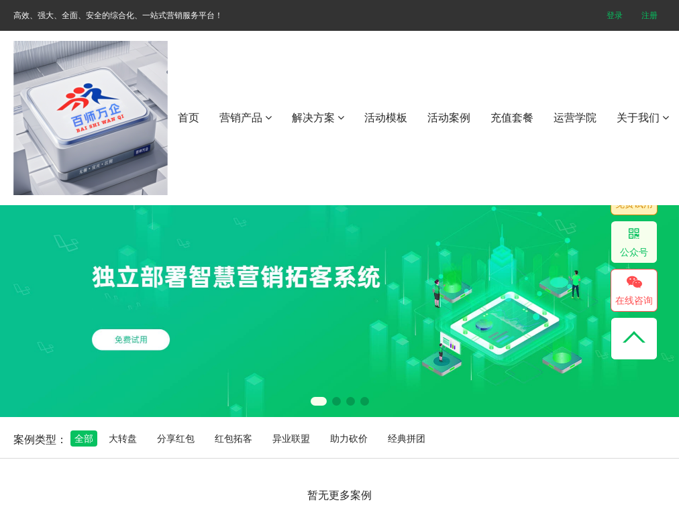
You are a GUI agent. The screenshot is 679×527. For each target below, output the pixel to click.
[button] (319, 401)
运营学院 (575, 117)
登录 (615, 15)
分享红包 (176, 438)
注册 (649, 15)
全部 (83, 438)
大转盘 (123, 438)
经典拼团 (406, 438)
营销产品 (245, 117)
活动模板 (385, 117)
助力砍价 (349, 438)
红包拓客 (233, 438)
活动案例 (448, 117)
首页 (188, 117)
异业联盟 (291, 438)
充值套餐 (511, 117)
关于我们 (643, 117)
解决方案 (318, 117)
